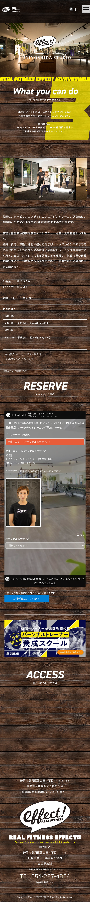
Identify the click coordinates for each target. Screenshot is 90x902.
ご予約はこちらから (26, 598)
